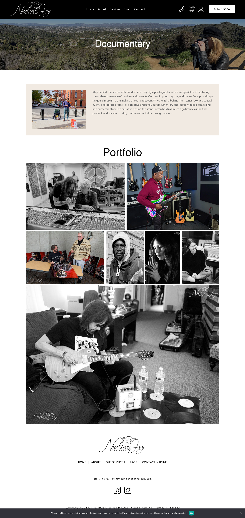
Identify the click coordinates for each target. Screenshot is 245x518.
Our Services (115, 462)
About (102, 9)
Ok (191, 513)
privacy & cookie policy (134, 508)
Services (115, 9)
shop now (222, 9)
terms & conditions (166, 508)
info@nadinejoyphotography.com (132, 479)
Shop (127, 9)
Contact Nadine (154, 462)
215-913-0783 (101, 479)
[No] (241, 513)
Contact (139, 9)
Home (90, 9)
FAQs (133, 462)
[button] (75, 196)
